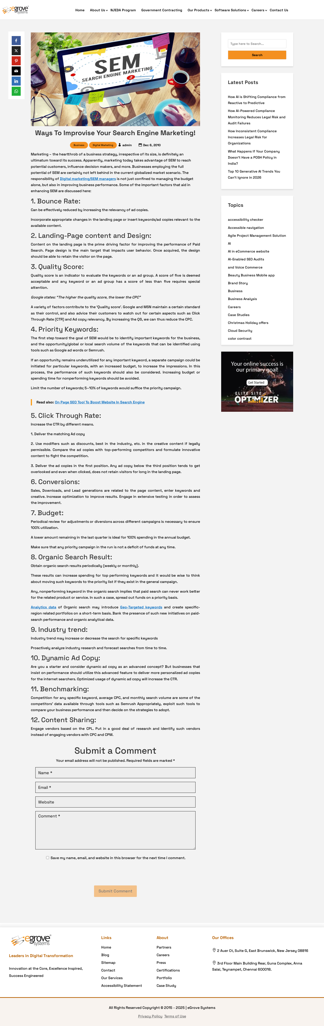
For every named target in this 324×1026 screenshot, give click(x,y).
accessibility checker (245, 219)
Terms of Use (175, 1016)
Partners (164, 947)
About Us (97, 10)
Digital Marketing (103, 145)
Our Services (112, 978)
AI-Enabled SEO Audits (246, 259)
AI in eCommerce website (248, 251)
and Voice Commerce (245, 267)
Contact (108, 970)
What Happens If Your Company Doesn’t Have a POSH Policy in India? (254, 157)
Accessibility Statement (121, 985)
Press (161, 962)
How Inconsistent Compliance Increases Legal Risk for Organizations (252, 137)
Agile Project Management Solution (257, 235)
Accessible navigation (246, 227)
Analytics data (43, 607)
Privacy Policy (150, 1016)
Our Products (198, 10)
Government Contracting (161, 10)
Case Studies (239, 315)
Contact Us (279, 10)
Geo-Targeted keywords (141, 607)
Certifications (168, 970)
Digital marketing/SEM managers (88, 178)
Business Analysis (242, 299)
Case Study (166, 985)
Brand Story (238, 283)
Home (80, 10)
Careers (258, 10)
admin (127, 145)
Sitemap (108, 962)
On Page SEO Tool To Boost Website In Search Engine (100, 402)
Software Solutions (230, 10)
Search (257, 55)
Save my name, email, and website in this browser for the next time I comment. (118, 857)
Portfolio (164, 978)
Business (79, 145)
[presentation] (115, 873)
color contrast (240, 338)
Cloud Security (240, 330)
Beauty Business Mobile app (251, 275)
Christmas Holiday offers (248, 323)
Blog (105, 955)
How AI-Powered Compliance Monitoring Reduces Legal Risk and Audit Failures (257, 117)
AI (229, 243)
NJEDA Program (123, 10)
